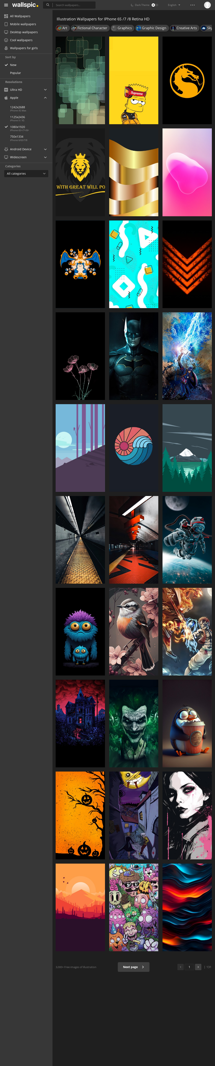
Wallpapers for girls (21, 48)
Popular (15, 73)
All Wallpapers (17, 16)
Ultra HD (13, 90)
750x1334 (16, 136)
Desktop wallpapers (21, 32)
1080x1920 (31, 126)
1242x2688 (17, 107)
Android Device (17, 149)
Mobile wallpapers (20, 24)
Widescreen (15, 157)
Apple (11, 98)
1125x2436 (17, 117)
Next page (133, 967)
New (13, 65)
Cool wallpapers (18, 40)
